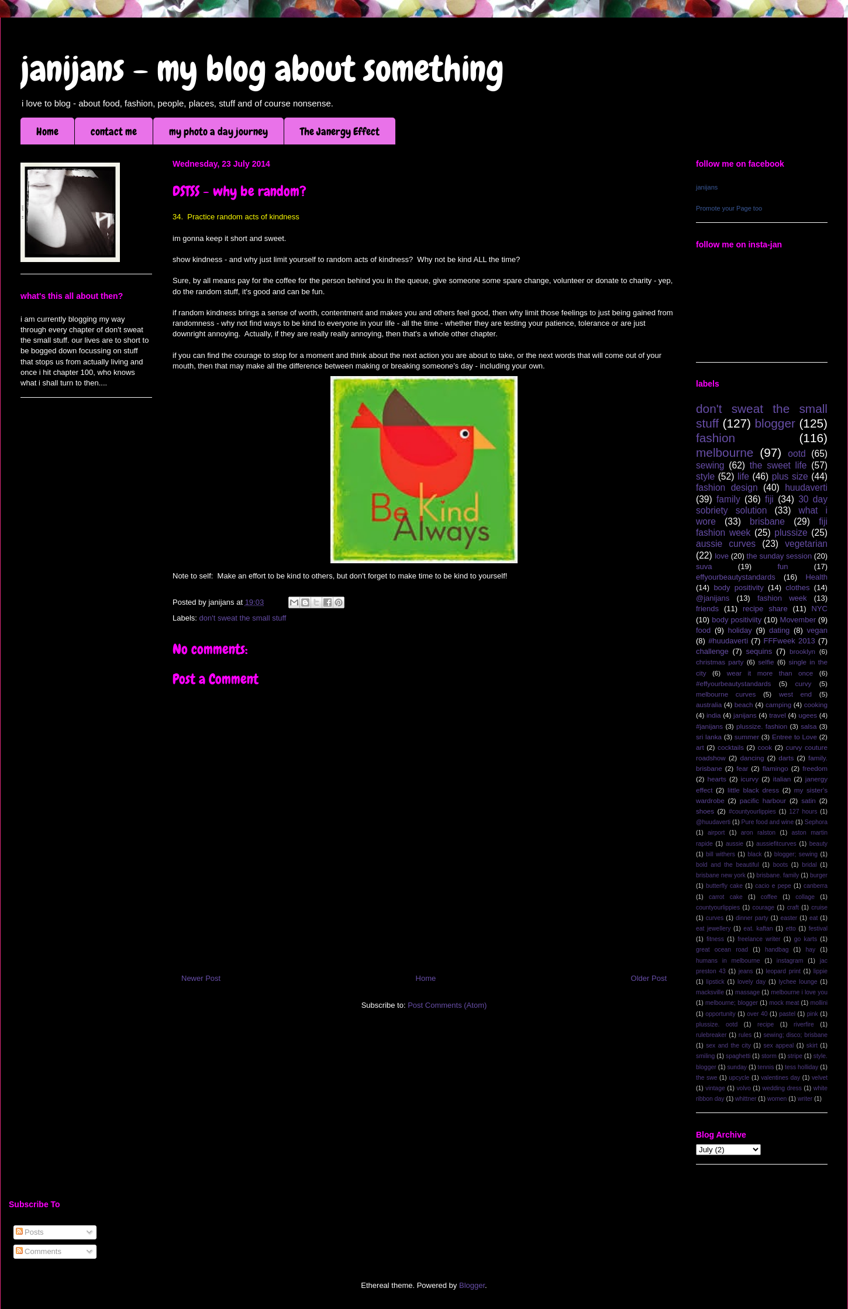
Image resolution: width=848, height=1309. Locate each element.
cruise (819, 907)
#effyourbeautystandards (733, 683)
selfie (766, 662)
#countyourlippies (752, 811)
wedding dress (782, 1088)
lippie (820, 971)
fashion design (727, 487)
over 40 (757, 1014)
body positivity (738, 587)
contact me (114, 131)
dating (779, 630)
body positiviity (736, 619)
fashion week (782, 598)
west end (795, 694)
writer (805, 1099)
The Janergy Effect (340, 131)
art (700, 747)
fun (782, 566)
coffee (769, 897)
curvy (803, 683)
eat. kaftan (758, 928)
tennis (766, 1067)
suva (704, 566)
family (728, 499)
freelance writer (758, 939)
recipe (765, 1024)
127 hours (803, 811)
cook (764, 747)
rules (745, 1035)
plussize (790, 533)
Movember (798, 619)
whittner (745, 1099)
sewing (710, 465)
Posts (30, 1232)
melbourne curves (726, 694)
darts (786, 758)
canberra (816, 886)
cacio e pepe (773, 886)
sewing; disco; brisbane (795, 1035)
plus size (790, 476)
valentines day (780, 1077)
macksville (710, 992)
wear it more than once (770, 673)
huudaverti (806, 487)
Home (47, 131)
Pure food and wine (768, 822)
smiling (705, 1056)
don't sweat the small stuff (243, 618)
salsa (808, 726)
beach (744, 704)
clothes (797, 587)
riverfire (804, 1024)
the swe (706, 1077)
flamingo (775, 768)
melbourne (724, 452)
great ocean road (722, 949)
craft (793, 907)
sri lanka (709, 736)
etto (790, 928)
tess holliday (801, 1067)
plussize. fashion (761, 726)
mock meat (784, 1003)
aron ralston (758, 832)
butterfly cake (724, 886)
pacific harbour (763, 800)
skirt (812, 1045)
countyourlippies (718, 907)
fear (742, 768)
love (722, 556)
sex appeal (778, 1045)
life (743, 476)
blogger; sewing (796, 854)
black (754, 854)
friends (707, 608)
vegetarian (806, 544)
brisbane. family (777, 875)
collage (805, 897)
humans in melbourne (728, 960)
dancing (752, 758)
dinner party (752, 918)
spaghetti (738, 1056)
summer (747, 736)
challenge (712, 651)
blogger (775, 423)
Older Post (649, 978)
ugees (807, 715)
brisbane (767, 521)
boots (780, 865)
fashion (715, 438)
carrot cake (726, 897)
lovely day (751, 982)
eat (813, 918)
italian (782, 779)
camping (778, 704)
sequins (759, 651)
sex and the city (728, 1045)
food (703, 630)
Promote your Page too (729, 208)
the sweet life (778, 465)
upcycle (739, 1077)
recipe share (765, 608)
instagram (790, 960)
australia (709, 704)
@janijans (712, 598)
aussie (734, 843)
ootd (796, 454)
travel (777, 715)
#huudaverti (728, 640)
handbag (776, 949)
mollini (819, 1003)
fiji (769, 499)
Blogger (472, 1285)
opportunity (720, 1014)
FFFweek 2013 (789, 640)
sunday (737, 1067)
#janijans (709, 726)
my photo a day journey (218, 131)
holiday (740, 630)
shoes (705, 811)
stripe (795, 1056)
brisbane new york (721, 875)
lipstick (715, 982)
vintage (715, 1088)
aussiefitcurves (776, 843)
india (713, 715)
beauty (818, 843)
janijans (707, 187)
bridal (809, 865)
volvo (743, 1088)
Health (816, 577)
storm (769, 1056)
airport (716, 832)
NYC (820, 608)
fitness (715, 939)
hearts (716, 779)
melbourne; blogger (731, 1003)
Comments (38, 1251)
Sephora (816, 822)
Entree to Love (794, 736)
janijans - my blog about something (262, 68)
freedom (815, 768)
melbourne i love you (799, 992)
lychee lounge (797, 982)
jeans (746, 971)
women (777, 1099)
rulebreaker (711, 1035)
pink (812, 1014)
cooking (816, 704)
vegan (817, 630)
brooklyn (802, 651)
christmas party (719, 662)
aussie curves (726, 544)
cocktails (731, 747)
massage (747, 992)
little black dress (753, 790)
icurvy (750, 779)
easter (788, 918)
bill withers (720, 854)
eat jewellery (713, 928)
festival (818, 928)
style (705, 476)
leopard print (783, 971)
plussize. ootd (716, 1024)
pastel (787, 1014)
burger (819, 875)
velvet (820, 1077)
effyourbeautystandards (735, 577)
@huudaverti (713, 822)
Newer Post (200, 978)
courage (764, 907)
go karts (805, 939)
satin (808, 800)
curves (715, 918)
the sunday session (779, 556)
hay (810, 949)
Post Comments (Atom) (447, 1005)
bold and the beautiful (727, 865)
